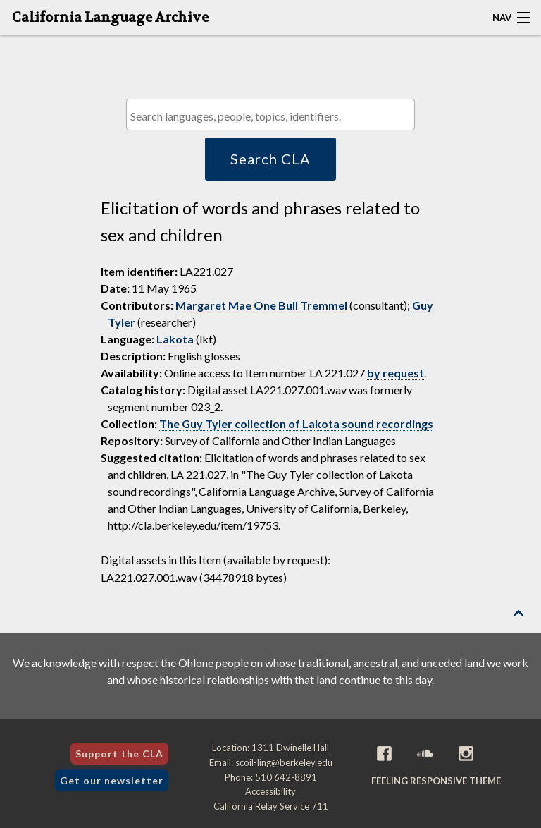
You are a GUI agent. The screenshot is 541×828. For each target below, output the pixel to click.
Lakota (175, 339)
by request (395, 372)
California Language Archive (110, 17)
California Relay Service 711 (270, 806)
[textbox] (274, 116)
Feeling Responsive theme (436, 780)
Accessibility (270, 791)
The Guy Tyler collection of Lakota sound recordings (296, 423)
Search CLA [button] (270, 158)
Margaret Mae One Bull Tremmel (261, 305)
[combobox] (270, 114)
